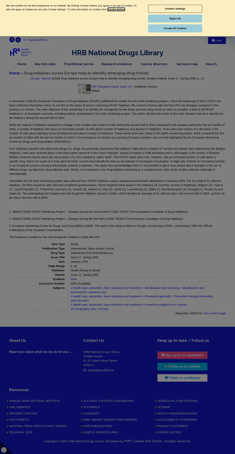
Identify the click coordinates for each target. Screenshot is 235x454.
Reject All (175, 18)
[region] (117, 18)
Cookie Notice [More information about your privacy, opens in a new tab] (116, 9)
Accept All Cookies (175, 28)
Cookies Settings (175, 8)
